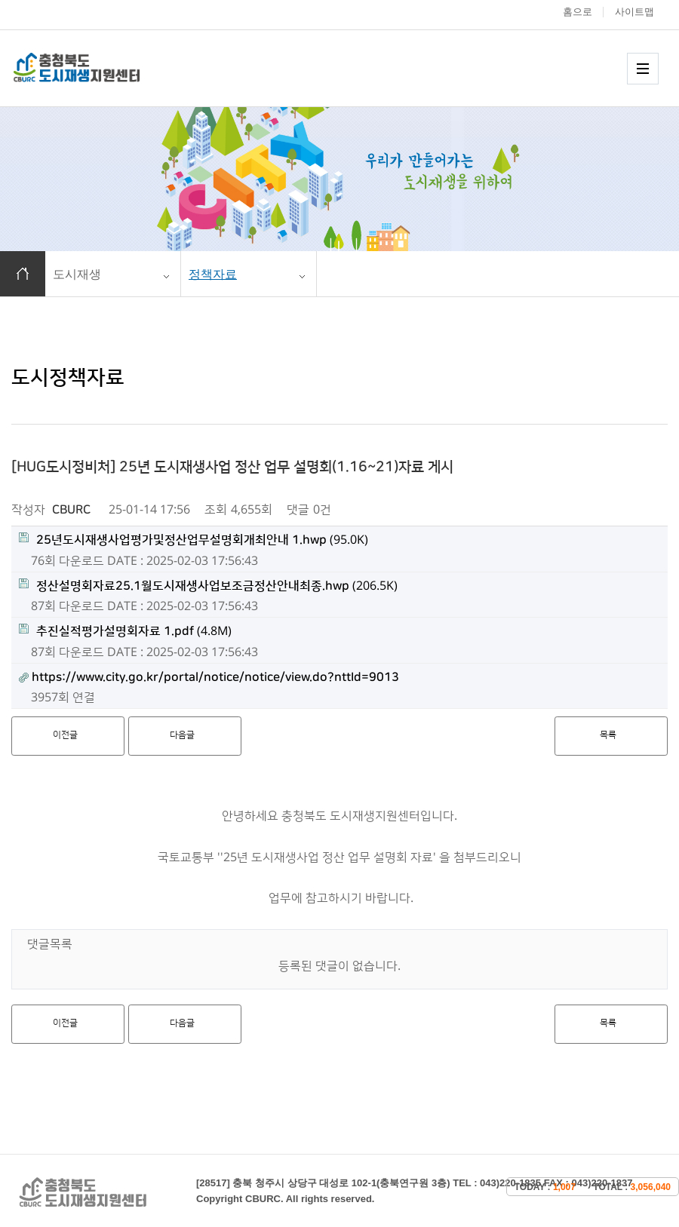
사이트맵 (634, 11)
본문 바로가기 (0, 0)
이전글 (65, 735)
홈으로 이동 (22, 273)
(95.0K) (193, 539)
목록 (608, 735)
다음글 (182, 735)
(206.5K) (208, 585)
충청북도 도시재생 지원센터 (93, 67)
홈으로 (577, 11)
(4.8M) (125, 631)
